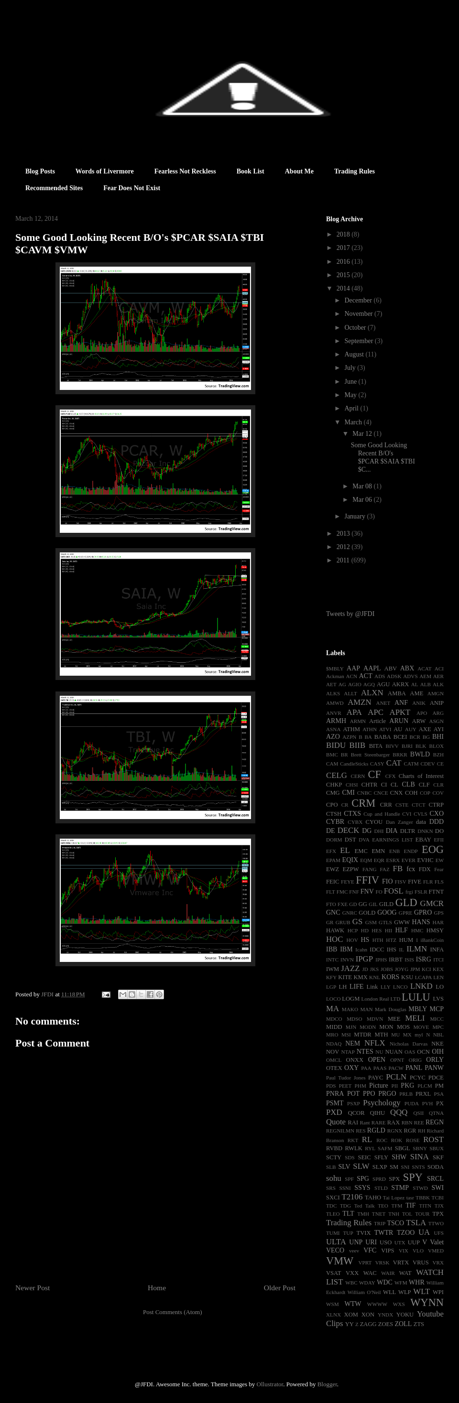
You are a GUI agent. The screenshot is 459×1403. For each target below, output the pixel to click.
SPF (349, 1179)
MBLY (417, 1009)
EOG (433, 849)
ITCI (438, 959)
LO (440, 986)
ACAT (424, 668)
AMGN (435, 693)
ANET (383, 703)
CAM (332, 763)
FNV (367, 891)
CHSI (352, 785)
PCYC (418, 1077)
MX (407, 1034)
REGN (435, 1122)
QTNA (436, 1113)
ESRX (393, 860)
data (421, 822)
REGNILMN (340, 1130)
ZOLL (403, 1323)
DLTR (407, 831)
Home (157, 1288)
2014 (344, 288)
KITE (345, 977)
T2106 (351, 1196)
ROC (381, 1140)
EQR (379, 860)
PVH (427, 1103)
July (350, 367)
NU (379, 1052)
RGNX (395, 1130)
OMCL (333, 1060)
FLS (439, 882)
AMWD (335, 703)
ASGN (436, 721)
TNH (393, 1214)
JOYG (402, 969)
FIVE (414, 881)
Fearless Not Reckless (185, 171)
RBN (407, 1122)
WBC (351, 1282)
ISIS (409, 959)
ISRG (423, 959)
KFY (331, 977)
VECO (335, 1250)
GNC (333, 912)
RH (422, 1130)
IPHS (381, 959)
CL (394, 784)
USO (386, 1242)
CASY (377, 763)
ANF (401, 702)
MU (395, 1034)
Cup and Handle (381, 814)
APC (375, 712)
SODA (435, 1167)
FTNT (436, 891)
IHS (391, 949)
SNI (405, 1167)
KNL (374, 977)
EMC (361, 851)
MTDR (362, 1034)
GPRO (423, 912)
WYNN (427, 1302)
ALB (425, 684)
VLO (418, 1250)
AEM (425, 676)
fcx (410, 869)
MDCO (334, 1019)
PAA (366, 1068)
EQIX (350, 859)
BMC (332, 754)
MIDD (334, 1027)
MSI (346, 1034)
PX (440, 1103)
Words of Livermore (105, 171)
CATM (411, 763)
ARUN (398, 720)
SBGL (402, 1148)
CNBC (364, 793)
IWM (332, 969)
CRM (363, 803)
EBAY (423, 839)
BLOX (436, 746)
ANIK (419, 703)
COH (411, 792)
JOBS (387, 969)
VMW (339, 1261)
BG (426, 737)
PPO (369, 1093)
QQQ (398, 1112)
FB (398, 868)
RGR (410, 1130)
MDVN (375, 1019)
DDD (436, 821)
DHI (378, 831)
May (351, 395)
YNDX (385, 1314)
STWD (420, 1188)
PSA (439, 1094)
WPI (438, 1292)
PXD (334, 1112)
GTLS (385, 922)
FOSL (394, 891)
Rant (365, 1122)
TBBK (422, 1197)
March (353, 422)
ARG (438, 713)
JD (365, 969)
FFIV (367, 880)
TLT (348, 1213)
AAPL (372, 668)
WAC (370, 1273)
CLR (438, 785)
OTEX (334, 1068)
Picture (378, 1085)
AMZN (359, 702)
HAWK (335, 930)
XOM (351, 1314)
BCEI (400, 737)
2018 (344, 234)
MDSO (354, 1019)
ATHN (369, 729)
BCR (415, 737)
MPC (438, 1027)
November (359, 313)
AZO (333, 736)
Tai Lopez (393, 1197)
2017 (344, 247)
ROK (397, 1140)
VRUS (421, 1262)
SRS (331, 1188)
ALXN (372, 692)
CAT (394, 762)
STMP (400, 1187)
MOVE (421, 1027)
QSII (419, 1113)
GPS (439, 913)
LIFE (357, 986)
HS (365, 939)
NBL (438, 1034)
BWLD (420, 754)
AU (397, 729)
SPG (363, 1178)
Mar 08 (362, 486)
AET (331, 684)
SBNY (420, 1148)
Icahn (361, 949)
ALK (438, 684)
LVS (438, 998)
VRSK (382, 1262)
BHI (438, 736)
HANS (421, 922)
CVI (406, 814)
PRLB (406, 1094)
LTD (396, 999)
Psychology (381, 1102)
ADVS (410, 676)
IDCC (377, 949)
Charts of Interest (421, 776)
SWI (437, 1187)
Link (372, 986)
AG (342, 684)
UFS (439, 1233)
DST (350, 839)
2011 (344, 560)
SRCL (435, 1178)
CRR (386, 804)
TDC (331, 1206)
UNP (355, 1242)
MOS (403, 1027)
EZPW (350, 869)
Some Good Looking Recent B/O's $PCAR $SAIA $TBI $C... (383, 457)
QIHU (377, 1113)
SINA (419, 1156)
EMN (378, 851)
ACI (439, 668)
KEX (438, 969)
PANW (434, 1067)
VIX (403, 1250)
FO (378, 892)
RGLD (376, 1130)
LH (343, 986)
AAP (353, 668)
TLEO (333, 1214)
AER (438, 676)
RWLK (353, 1148)
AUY (410, 729)
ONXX (354, 1060)
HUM (406, 940)
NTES (365, 1051)
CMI (348, 792)
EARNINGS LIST (392, 839)
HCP (353, 930)
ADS (379, 676)
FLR (428, 882)
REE (419, 1122)
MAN (366, 1009)
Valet (437, 1242)
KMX (360, 977)
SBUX (436, 1148)
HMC (417, 930)
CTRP (436, 804)
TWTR (383, 1232)
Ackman (335, 676)
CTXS (352, 813)
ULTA (336, 1241)
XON (367, 1314)
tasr (410, 1197)
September (359, 341)
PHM (360, 1086)
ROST (433, 1139)
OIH (438, 1051)
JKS (374, 969)
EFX (331, 851)
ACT (365, 676)
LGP (331, 987)
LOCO (333, 999)
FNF (354, 892)
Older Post (279, 1288)
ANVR (333, 713)
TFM (397, 1206)
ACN (352, 676)
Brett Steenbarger (370, 754)
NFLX (374, 1042)
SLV (344, 1166)
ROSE (413, 1140)
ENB (394, 851)
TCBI (438, 1197)
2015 (344, 275)
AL (414, 684)
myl (419, 1034)
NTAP (348, 1052)
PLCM (424, 1086)
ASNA (333, 729)
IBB (331, 949)
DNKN (425, 831)
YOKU (405, 1314)
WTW (352, 1303)
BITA (375, 746)
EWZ (332, 869)
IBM (346, 949)
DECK (349, 830)
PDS (331, 1086)
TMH (363, 1214)
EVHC (425, 860)
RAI (353, 1122)
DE (330, 830)
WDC (385, 1282)
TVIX (363, 1233)
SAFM (385, 1148)
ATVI (385, 729)
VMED (436, 1250)
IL (401, 949)
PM (439, 1085)
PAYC (375, 1077)
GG (363, 904)
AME (416, 693)
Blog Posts (40, 171)
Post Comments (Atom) (172, 1312)
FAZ (384, 869)
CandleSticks (354, 763)
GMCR (432, 903)
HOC (334, 939)
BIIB (358, 745)
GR (330, 922)
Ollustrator (270, 1384)
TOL (407, 1214)
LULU (416, 997)
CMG (333, 792)
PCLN (396, 1076)
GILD (386, 904)
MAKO (350, 1009)
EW (440, 860)
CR (345, 805)
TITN (425, 1206)
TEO (383, 1206)
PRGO (387, 1093)
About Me (299, 171)
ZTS (419, 1324)
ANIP (437, 703)
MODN (368, 1027)
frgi (409, 892)
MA (332, 1008)
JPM (415, 969)
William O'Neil (364, 1292)
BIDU (336, 745)
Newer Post (32, 1288)
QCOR (356, 1113)
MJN (351, 1027)
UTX (399, 1242)
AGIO (354, 684)
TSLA (416, 1222)
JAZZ (350, 968)
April (352, 408)
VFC (369, 1250)
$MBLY (335, 668)
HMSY (435, 930)
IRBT (396, 959)
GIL (373, 904)
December (358, 300)
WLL (389, 1292)
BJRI (407, 746)
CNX (396, 792)
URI (371, 1242)
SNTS (418, 1167)
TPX (438, 1213)
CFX (390, 776)
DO (439, 831)
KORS (390, 977)
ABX (407, 668)
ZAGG (368, 1324)
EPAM (333, 860)
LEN (438, 977)
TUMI (333, 1233)
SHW (399, 1157)
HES (377, 930)
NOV (332, 1051)
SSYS (362, 1187)
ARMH (336, 720)
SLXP (379, 1167)
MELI (415, 1018)
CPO (332, 804)
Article (377, 721)
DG (367, 830)
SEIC (364, 1157)
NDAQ (333, 1044)
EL (345, 850)
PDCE (436, 1077)
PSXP (353, 1103)
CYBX (355, 822)
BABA (382, 737)
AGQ (369, 684)
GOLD (367, 912)
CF (374, 774)
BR (344, 754)
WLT (421, 1291)
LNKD (421, 986)
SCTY (333, 1157)
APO (421, 713)
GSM (371, 922)
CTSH (333, 813)
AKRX (400, 684)
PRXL (423, 1093)
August (354, 354)
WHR (417, 1282)
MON (386, 1027)
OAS (409, 1052)
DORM (334, 839)
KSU (407, 977)
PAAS (380, 1068)
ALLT (350, 693)
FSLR (421, 892)
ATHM (351, 729)
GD (353, 904)
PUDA (411, 1103)
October (356, 327)
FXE (343, 904)
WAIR (388, 1273)
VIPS (387, 1250)
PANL (413, 1067)
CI (384, 784)
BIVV (391, 746)
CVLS (420, 814)
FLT (330, 892)
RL (367, 1139)
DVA (364, 839)
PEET (345, 1086)
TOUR (422, 1214)
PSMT (335, 1103)
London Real (375, 999)
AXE (425, 729)
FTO (331, 904)
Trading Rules (354, 171)
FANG (369, 869)
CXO (436, 813)
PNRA (335, 1093)
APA (354, 712)
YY (349, 1324)
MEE (394, 1018)
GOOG (386, 912)
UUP (414, 1242)
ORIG (415, 1060)
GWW (402, 922)
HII (389, 930)
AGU (383, 684)
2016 (344, 261)
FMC (342, 892)
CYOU (374, 822)
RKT (353, 1140)
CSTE (401, 805)
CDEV (427, 763)
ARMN (358, 721)
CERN (357, 776)
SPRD (379, 1179)
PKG (407, 1085)
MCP (436, 1009)
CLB (408, 784)
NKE (437, 1043)
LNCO (400, 987)
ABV (390, 668)
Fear (439, 869)
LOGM (351, 998)
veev (354, 1250)
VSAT (333, 1273)
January (355, 516)
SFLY (381, 1157)
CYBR (335, 821)
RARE (379, 1122)
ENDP (411, 851)
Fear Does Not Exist (131, 188)
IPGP (364, 958)
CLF (424, 784)
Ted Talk (364, 1206)
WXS (399, 1304)
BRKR (400, 754)
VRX (438, 1262)
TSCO (395, 1223)
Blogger (327, 1384)
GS (357, 921)
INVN (347, 959)
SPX (394, 1179)
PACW (396, 1068)
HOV (352, 940)
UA (424, 1232)
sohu (333, 1178)
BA (368, 737)
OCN (423, 1051)
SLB (331, 1167)
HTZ (391, 940)
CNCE (381, 793)
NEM (352, 1043)
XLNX (333, 1314)
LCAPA (423, 977)
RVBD (334, 1148)
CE (440, 763)
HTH (377, 940)
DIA (392, 830)
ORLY (435, 1059)
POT (353, 1093)
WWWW (377, 1304)
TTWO (436, 1223)
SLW (361, 1166)
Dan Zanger (399, 822)
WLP (404, 1292)
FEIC (332, 881)
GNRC (349, 913)
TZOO (406, 1232)
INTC (332, 959)
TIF (410, 1205)
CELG (336, 775)
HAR (438, 922)
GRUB (343, 922)
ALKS (333, 693)
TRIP (379, 1223)
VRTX (401, 1262)
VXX (352, 1273)
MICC (437, 1019)
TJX (439, 1206)
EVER (408, 860)
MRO (332, 1034)
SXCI (333, 1197)
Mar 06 (362, 499)
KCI (426, 969)
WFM (400, 1282)
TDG (345, 1206)
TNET (379, 1214)
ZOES (385, 1324)
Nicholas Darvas (408, 1044)
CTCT (419, 805)
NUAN (393, 1051)
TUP (348, 1233)
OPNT (397, 1060)
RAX (393, 1122)
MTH (381, 1034)
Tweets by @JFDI (350, 613)
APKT (400, 712)
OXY (351, 1067)
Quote (336, 1121)
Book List (250, 171)
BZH (438, 754)
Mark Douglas (390, 1009)
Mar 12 (362, 433)
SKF (438, 1157)
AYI (439, 729)
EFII (439, 839)
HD (365, 930)
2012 (344, 546)
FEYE (347, 882)
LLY (386, 987)
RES (361, 1130)
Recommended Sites (54, 188)
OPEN (377, 1059)
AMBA (397, 693)
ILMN (416, 948)
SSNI (344, 1188)
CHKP (334, 784)
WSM (332, 1304)
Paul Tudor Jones (346, 1077)
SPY (413, 1177)
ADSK (394, 676)
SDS (350, 1157)
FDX (425, 869)
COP (425, 793)
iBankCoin (432, 940)
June (351, 381)
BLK (420, 746)
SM (394, 1167)
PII (395, 1086)
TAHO (373, 1197)
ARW (419, 721)
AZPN (349, 737)
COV (438, 793)
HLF (401, 930)
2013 (344, 533)
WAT (405, 1273)
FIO (387, 881)
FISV (400, 882)
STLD (381, 1188)
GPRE (406, 913)
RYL (370, 1148)
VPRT (365, 1262)
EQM (366, 860)
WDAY (367, 1282)
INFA (437, 949)
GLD (406, 902)
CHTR (369, 784)
